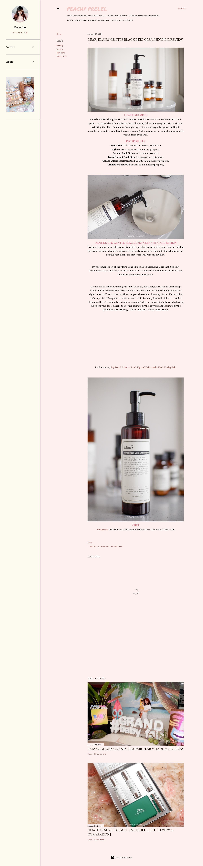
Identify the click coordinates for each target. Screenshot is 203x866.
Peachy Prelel (87, 8)
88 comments (100, 754)
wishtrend (61, 56)
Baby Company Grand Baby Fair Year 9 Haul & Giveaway (136, 749)
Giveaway (116, 20)
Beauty (92, 20)
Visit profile (20, 32)
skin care (61, 52)
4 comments (99, 839)
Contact (128, 20)
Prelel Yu (20, 27)
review (60, 49)
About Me (80, 20)
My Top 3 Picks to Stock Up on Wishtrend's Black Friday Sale (143, 367)
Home (70, 20)
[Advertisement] (136, 650)
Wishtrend (102, 529)
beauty (60, 45)
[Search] (182, 8)
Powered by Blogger (121, 857)
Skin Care (103, 20)
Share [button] (59, 34)
